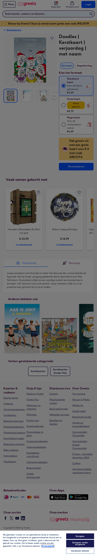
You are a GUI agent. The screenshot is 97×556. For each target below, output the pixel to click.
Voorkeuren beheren (80, 551)
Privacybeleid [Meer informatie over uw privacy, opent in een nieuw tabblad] (48, 546)
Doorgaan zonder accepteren (80, 544)
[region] (48, 543)
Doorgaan (80, 536)
